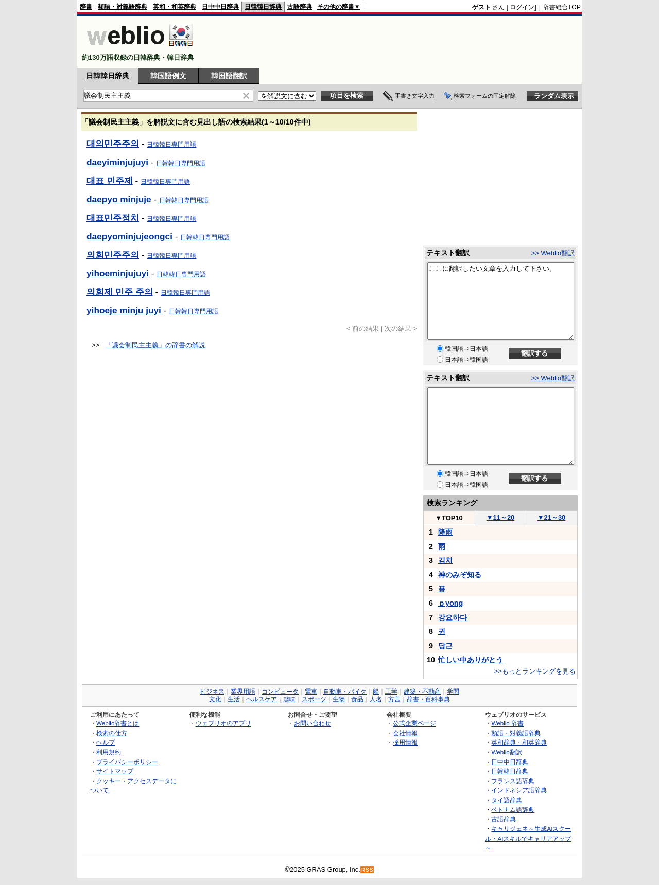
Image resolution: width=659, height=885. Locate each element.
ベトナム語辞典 (512, 809)
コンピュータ (280, 691)
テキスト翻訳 (448, 253)
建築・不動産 (422, 691)
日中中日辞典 (220, 7)
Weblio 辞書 (507, 723)
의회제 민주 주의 (119, 292)
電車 (311, 691)
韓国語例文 (168, 76)
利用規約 (108, 752)
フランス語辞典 (512, 780)
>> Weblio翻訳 (553, 253)
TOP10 (449, 518)
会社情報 (405, 733)
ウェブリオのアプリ (223, 723)
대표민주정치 (112, 218)
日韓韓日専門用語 (171, 144)
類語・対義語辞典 (122, 7)
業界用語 (243, 691)
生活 (234, 699)
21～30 (551, 517)
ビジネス (212, 691)
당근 (445, 646)
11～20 (501, 517)
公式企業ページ (414, 723)
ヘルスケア (261, 699)
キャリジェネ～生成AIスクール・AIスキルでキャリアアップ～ (528, 838)
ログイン (522, 7)
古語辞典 (299, 7)
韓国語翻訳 (229, 76)
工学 (391, 691)
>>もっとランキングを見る (535, 671)
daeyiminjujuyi (117, 162)
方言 (394, 699)
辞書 (86, 7)
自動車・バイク (345, 691)
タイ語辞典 (506, 799)
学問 (453, 691)
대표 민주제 (109, 180)
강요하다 (452, 617)
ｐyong (450, 603)
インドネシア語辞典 (519, 790)
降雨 (445, 532)
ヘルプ (105, 742)
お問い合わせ (312, 723)
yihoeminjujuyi (117, 273)
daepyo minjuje (118, 199)
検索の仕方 (111, 733)
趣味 (289, 699)
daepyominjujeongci (129, 236)
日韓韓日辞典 (263, 7)
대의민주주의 (112, 143)
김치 (445, 560)
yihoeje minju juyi (123, 310)
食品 (357, 699)
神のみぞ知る (459, 575)
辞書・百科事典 (428, 699)
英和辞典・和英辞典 (519, 742)
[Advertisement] (393, 42)
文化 (215, 699)
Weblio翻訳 (506, 752)
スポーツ (314, 699)
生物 (339, 699)
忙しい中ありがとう (470, 660)
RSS (367, 870)
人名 (376, 699)
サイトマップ (114, 771)
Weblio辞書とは (117, 723)
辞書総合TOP (562, 7)
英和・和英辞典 (174, 7)
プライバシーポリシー (127, 761)
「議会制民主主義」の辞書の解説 (155, 345)
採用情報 (405, 742)
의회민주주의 (112, 255)
